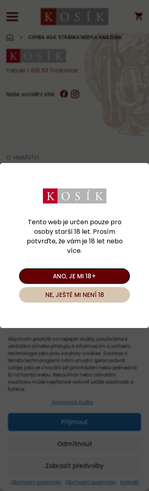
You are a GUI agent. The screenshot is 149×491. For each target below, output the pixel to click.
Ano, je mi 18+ (74, 276)
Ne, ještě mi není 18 (74, 295)
